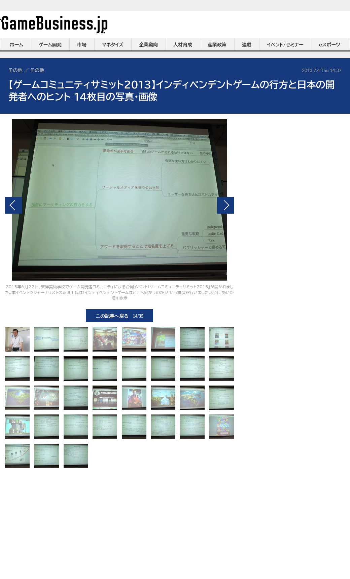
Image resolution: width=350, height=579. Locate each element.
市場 (81, 44)
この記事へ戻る (120, 315)
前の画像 (13, 205)
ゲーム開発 (50, 44)
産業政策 (217, 44)
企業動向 (148, 44)
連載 (246, 44)
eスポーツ (329, 44)
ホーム (16, 44)
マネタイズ (113, 44)
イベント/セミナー (285, 44)
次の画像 (225, 205)
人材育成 (182, 44)
